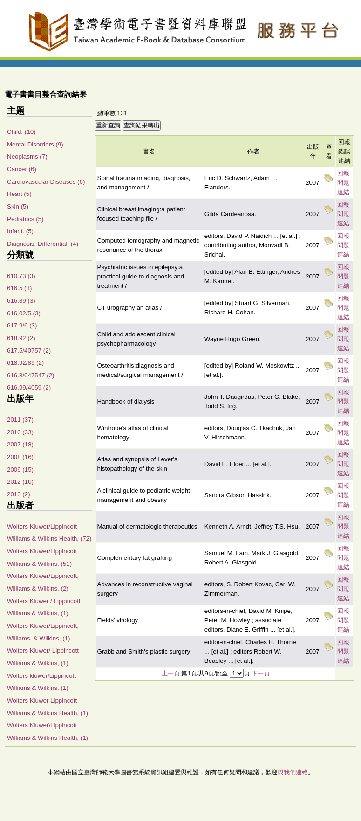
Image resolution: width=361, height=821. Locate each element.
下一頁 (261, 673)
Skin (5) (17, 206)
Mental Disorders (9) (35, 144)
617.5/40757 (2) (29, 350)
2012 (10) (20, 481)
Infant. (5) (20, 231)
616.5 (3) (19, 288)
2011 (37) (20, 419)
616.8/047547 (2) (30, 375)
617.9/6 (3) (22, 325)
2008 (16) (20, 456)
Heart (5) (19, 193)
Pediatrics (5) (25, 219)
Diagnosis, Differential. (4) (42, 243)
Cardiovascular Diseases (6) (46, 181)
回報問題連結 (343, 182)
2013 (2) (18, 494)
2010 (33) (20, 432)
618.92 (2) (21, 337)
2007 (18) (20, 444)
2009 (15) (20, 469)
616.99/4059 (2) (29, 387)
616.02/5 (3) (24, 313)
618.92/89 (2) (25, 362)
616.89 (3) (21, 300)
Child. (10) (21, 131)
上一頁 (171, 673)
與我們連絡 (293, 772)
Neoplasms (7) (27, 156)
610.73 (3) (21, 275)
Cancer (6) (21, 169)
